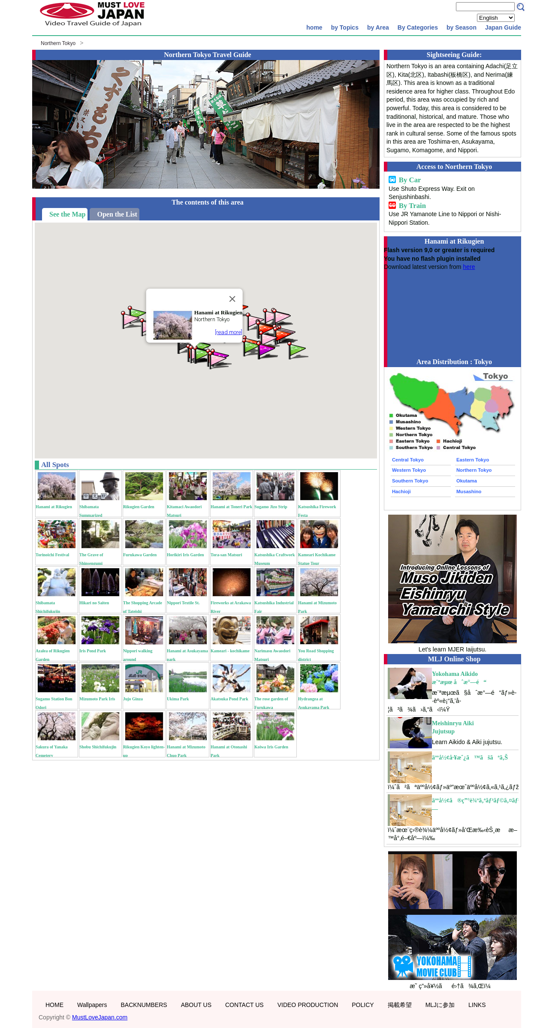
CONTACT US (244, 1004)
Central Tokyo (408, 459)
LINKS (477, 1004)
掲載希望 (400, 1004)
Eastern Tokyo (472, 459)
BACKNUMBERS (144, 1004)
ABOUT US (196, 1004)
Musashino (468, 491)
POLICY (363, 1004)
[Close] (232, 299)
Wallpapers (92, 1004)
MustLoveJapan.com (99, 1017)
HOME (54, 1004)
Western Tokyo (409, 470)
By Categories (418, 27)
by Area (378, 27)
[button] (283, 335)
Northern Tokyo (58, 43)
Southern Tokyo (410, 480)
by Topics (345, 27)
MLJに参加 (440, 1004)
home (314, 27)
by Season (461, 27)
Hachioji (401, 491)
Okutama (466, 480)
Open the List (117, 214)
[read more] (228, 332)
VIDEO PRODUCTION (308, 1004)
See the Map (67, 214)
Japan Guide (503, 27)
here (469, 266)
